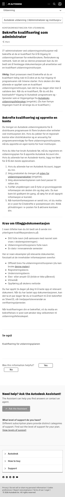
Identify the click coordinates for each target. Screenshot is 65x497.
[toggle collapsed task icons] (48, 4)
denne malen (22, 266)
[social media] (10, 477)
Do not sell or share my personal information (28, 487)
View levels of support (14, 430)
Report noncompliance (22, 490)
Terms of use (38, 490)
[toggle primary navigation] (5, 4)
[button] (30, 10)
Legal (47, 490)
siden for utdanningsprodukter (28, 175)
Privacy (5, 487)
